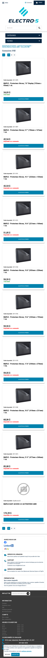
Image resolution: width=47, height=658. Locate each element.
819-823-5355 (23, 643)
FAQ (3, 607)
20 (11, 55)
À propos (4, 603)
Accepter (15, 654)
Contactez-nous (6, 605)
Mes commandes (6, 619)
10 (8, 55)
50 (14, 55)
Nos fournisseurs (6, 611)
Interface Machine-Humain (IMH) (11, 47)
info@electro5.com (20, 565)
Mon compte (5, 617)
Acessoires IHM (25, 47)
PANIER (39, 3)
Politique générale (7, 609)
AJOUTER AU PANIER (23, 99)
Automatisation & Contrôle (9, 45)
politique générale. (27, 651)
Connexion (28, 2)
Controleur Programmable (24, 45)
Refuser (7, 654)
